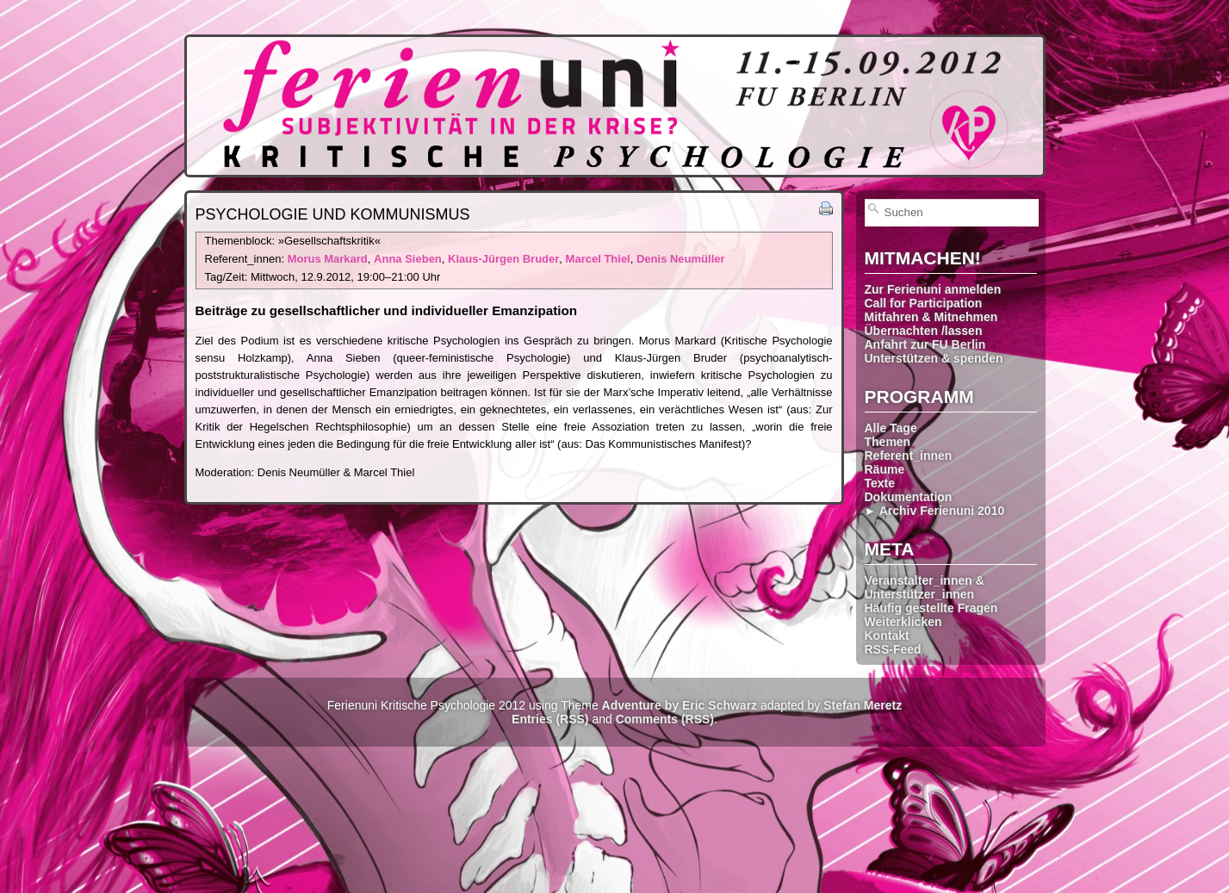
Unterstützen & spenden (934, 358)
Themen (888, 442)
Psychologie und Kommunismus (333, 214)
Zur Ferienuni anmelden (933, 289)
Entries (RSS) (550, 719)
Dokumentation (909, 497)
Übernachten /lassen (924, 331)
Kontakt (887, 635)
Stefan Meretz (862, 705)
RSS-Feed (893, 649)
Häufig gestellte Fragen (931, 608)
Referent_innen (909, 455)
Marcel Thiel (598, 258)
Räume (885, 469)
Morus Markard (328, 258)
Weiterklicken (903, 622)
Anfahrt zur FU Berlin (925, 344)
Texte (880, 483)
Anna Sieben (408, 258)
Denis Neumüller (680, 258)
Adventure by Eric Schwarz (680, 705)
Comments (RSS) (665, 719)
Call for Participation (924, 303)
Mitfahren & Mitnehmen (931, 317)
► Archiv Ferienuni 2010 (935, 511)
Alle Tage (891, 428)
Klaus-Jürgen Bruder (503, 258)
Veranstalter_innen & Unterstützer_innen (924, 587)
